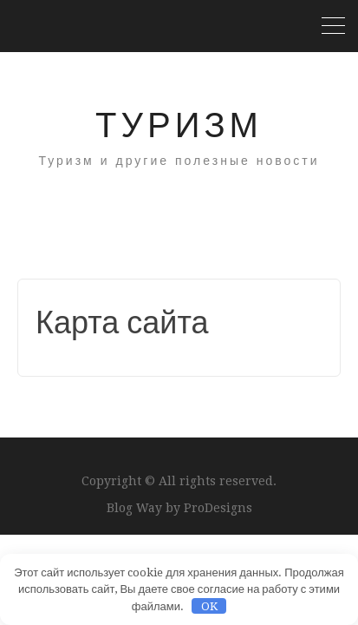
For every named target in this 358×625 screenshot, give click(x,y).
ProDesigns (218, 508)
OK (209, 606)
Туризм (179, 125)
